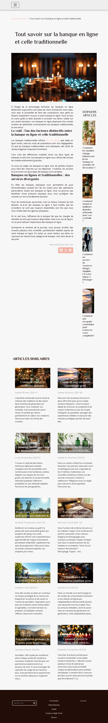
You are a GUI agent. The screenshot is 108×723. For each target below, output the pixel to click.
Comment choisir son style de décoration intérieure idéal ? (33, 450)
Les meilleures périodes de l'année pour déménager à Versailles (33, 642)
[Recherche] (24, 703)
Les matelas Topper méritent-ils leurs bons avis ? (75, 515)
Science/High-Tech (54, 713)
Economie (54, 701)
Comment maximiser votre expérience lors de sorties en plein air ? (32, 580)
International (54, 705)
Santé (54, 709)
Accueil (14, 18)
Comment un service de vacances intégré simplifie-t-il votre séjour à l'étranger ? (87, 268)
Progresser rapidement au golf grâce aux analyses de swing (32, 515)
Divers (24, 18)
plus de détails (53, 140)
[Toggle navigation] (15, 5)
